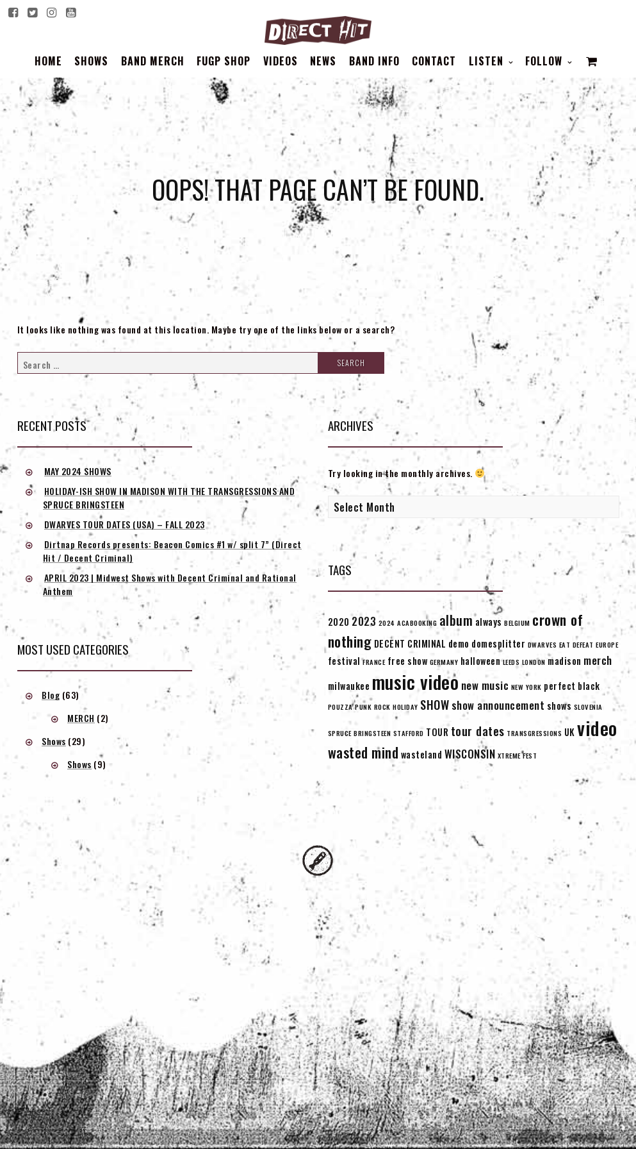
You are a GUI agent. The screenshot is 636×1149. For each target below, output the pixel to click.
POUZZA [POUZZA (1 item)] (340, 706)
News (323, 61)
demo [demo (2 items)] (458, 643)
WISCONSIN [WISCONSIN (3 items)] (470, 754)
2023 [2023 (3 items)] (364, 621)
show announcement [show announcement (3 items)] (498, 705)
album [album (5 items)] (456, 620)
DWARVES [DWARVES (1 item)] (542, 644)
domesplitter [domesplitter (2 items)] (498, 643)
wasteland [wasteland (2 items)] (422, 754)
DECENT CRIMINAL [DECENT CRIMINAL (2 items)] (410, 643)
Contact (434, 61)
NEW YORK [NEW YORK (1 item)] (526, 687)
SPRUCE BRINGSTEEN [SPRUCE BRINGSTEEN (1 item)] (359, 733)
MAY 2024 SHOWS (77, 471)
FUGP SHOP (223, 61)
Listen (488, 61)
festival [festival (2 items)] (344, 660)
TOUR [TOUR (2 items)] (437, 732)
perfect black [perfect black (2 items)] (572, 685)
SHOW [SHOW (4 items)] (434, 704)
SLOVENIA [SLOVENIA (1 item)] (588, 706)
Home (48, 61)
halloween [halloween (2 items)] (481, 660)
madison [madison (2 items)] (565, 660)
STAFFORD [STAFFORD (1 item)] (408, 733)
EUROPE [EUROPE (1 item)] (607, 644)
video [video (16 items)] (597, 727)
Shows (91, 61)
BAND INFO (374, 61)
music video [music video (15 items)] (415, 681)
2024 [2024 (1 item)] (387, 622)
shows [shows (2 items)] (559, 705)
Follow (545, 61)
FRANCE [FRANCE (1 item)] (374, 662)
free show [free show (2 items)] (407, 660)
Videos (280, 61)
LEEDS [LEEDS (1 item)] (511, 662)
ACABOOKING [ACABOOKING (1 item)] (417, 622)
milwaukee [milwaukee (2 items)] (349, 685)
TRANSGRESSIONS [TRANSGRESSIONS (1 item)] (534, 733)
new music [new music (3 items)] (485, 685)
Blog (51, 694)
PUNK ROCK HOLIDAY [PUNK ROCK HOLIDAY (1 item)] (386, 706)
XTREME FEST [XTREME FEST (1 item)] (517, 755)
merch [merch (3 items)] (597, 660)
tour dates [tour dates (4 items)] (478, 730)
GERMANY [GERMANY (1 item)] (444, 662)
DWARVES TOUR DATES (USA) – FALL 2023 (124, 524)
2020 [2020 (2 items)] (339, 621)
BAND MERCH (152, 61)
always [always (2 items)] (488, 621)
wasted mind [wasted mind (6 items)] (363, 752)
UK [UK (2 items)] (569, 732)
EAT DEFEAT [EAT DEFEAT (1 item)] (576, 644)
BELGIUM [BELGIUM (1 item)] (517, 622)
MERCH (81, 718)
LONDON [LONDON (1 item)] (534, 662)
